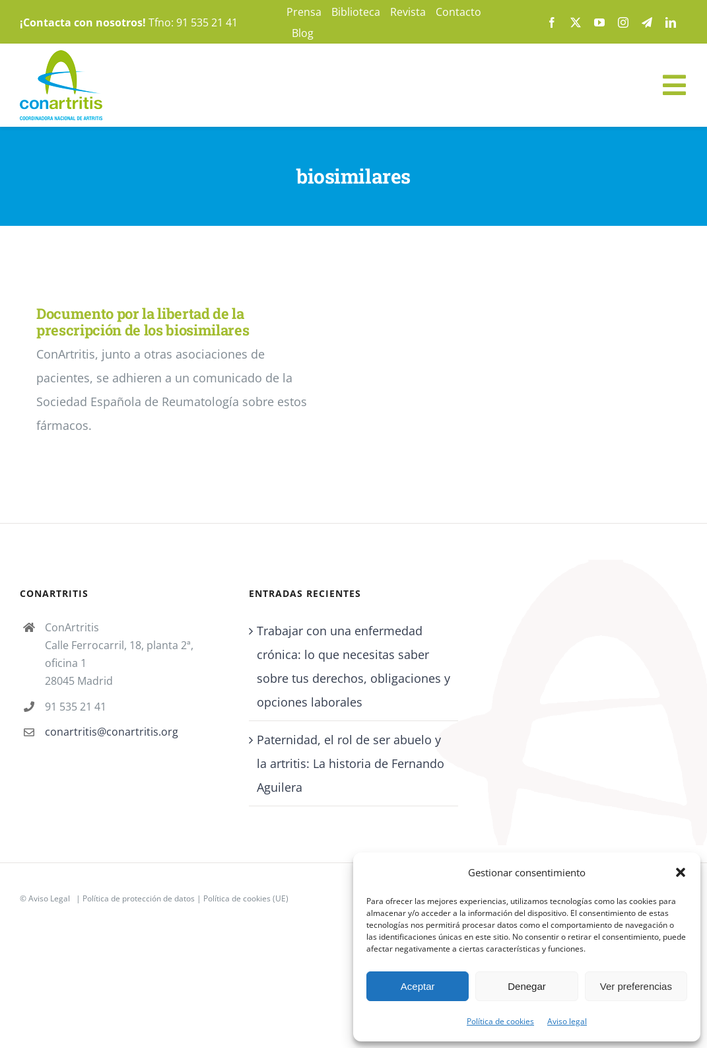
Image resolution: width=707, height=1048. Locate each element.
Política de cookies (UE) (245, 898)
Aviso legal (567, 1021)
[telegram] (647, 22)
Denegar (527, 986)
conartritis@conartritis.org (111, 731)
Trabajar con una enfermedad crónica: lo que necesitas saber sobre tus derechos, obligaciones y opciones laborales (353, 666)
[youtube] (599, 22)
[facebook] (552, 22)
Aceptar (418, 986)
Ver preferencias (636, 986)
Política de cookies (500, 1021)
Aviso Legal (49, 898)
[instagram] (623, 22)
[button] (680, 872)
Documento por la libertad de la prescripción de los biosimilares (142, 321)
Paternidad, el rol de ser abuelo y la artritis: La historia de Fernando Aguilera (350, 763)
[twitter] (575, 22)
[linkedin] (670, 22)
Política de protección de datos (139, 898)
